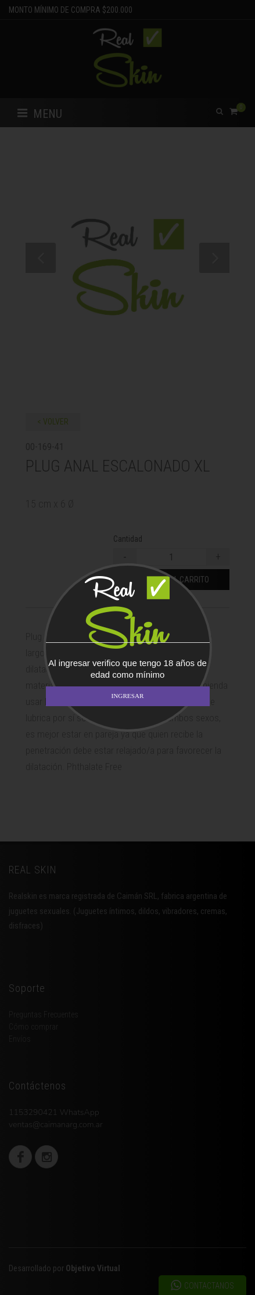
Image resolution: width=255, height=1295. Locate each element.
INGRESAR (128, 695)
